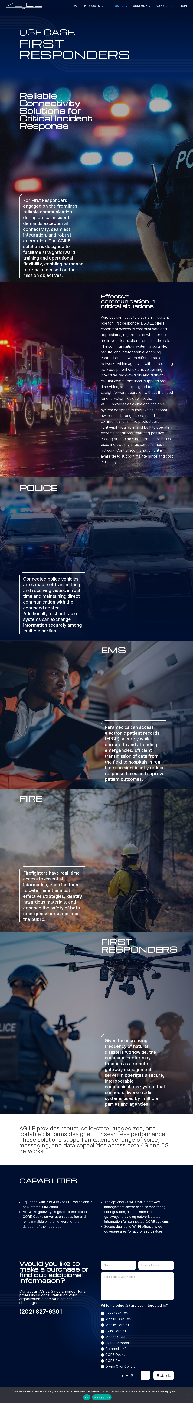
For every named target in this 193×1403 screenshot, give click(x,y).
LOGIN (182, 6)
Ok (86, 1397)
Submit (163, 1375)
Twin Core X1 (113, 1331)
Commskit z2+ (114, 1349)
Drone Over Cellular (119, 1366)
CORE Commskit (116, 1343)
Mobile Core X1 (115, 1325)
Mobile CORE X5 (116, 1319)
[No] (188, 1395)
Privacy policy (102, 1397)
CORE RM (111, 1361)
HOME (74, 6)
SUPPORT (162, 6)
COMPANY (140, 6)
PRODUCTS (92, 6)
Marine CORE (113, 1337)
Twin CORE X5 (114, 1313)
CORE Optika (113, 1355)
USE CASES (116, 6)
